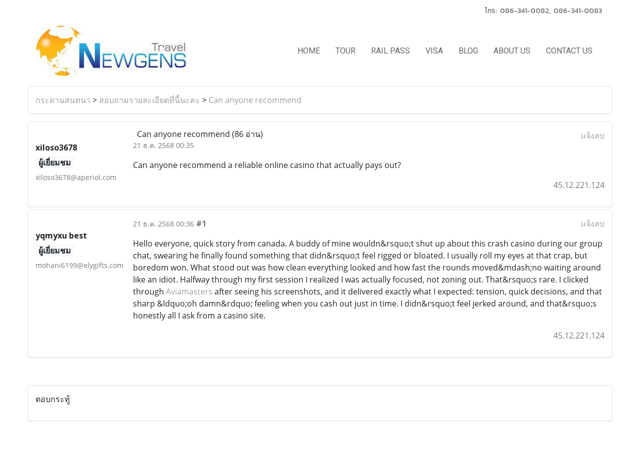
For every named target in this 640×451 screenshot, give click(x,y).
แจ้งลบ (592, 135)
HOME (309, 51)
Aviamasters (189, 291)
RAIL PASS (390, 51)
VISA (434, 51)
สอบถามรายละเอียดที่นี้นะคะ (149, 100)
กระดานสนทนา (63, 100)
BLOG (468, 51)
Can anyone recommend (255, 100)
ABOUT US (512, 51)
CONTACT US (569, 51)
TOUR (346, 51)
